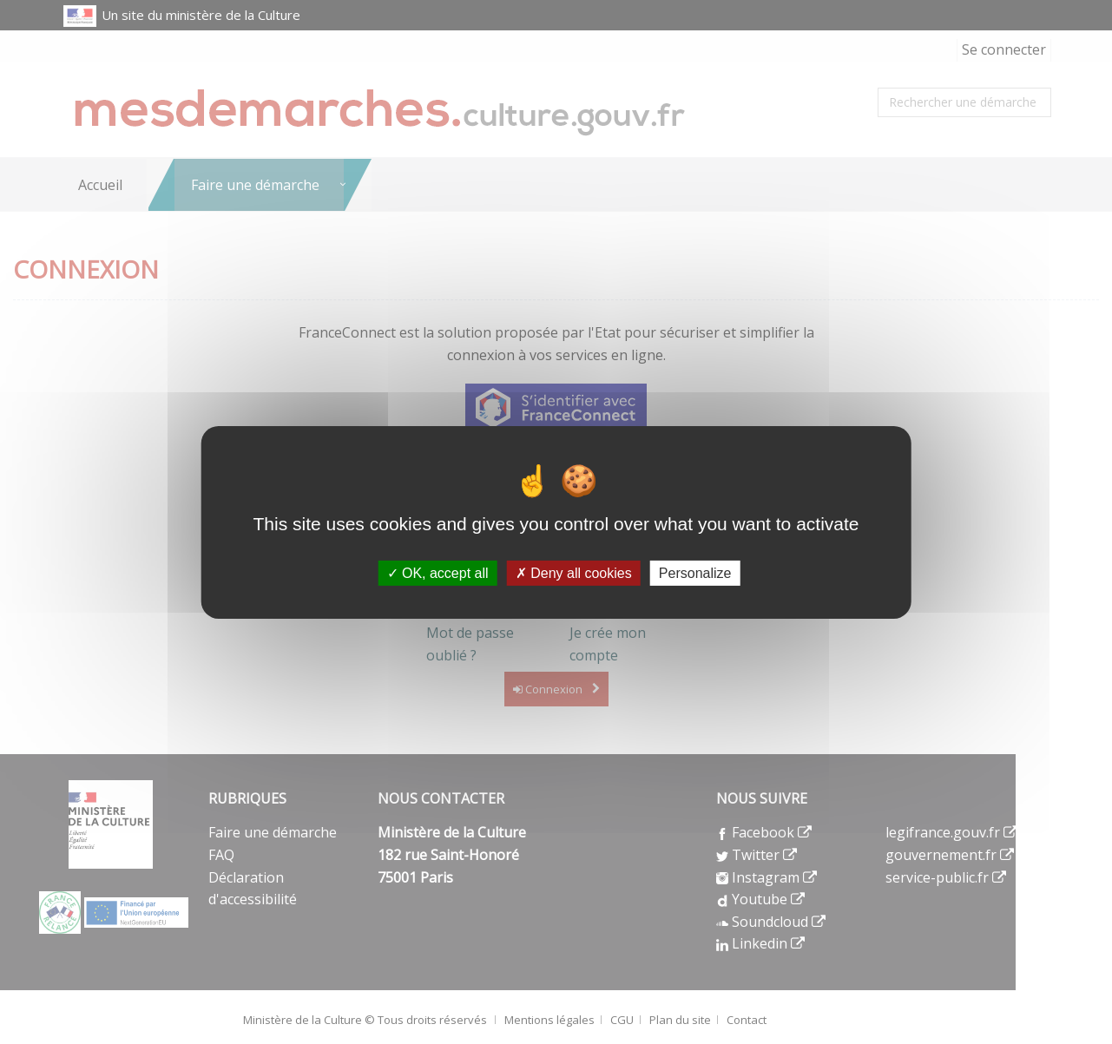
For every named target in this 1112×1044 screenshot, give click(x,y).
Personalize (695, 572)
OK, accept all (438, 572)
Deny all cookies (574, 572)
